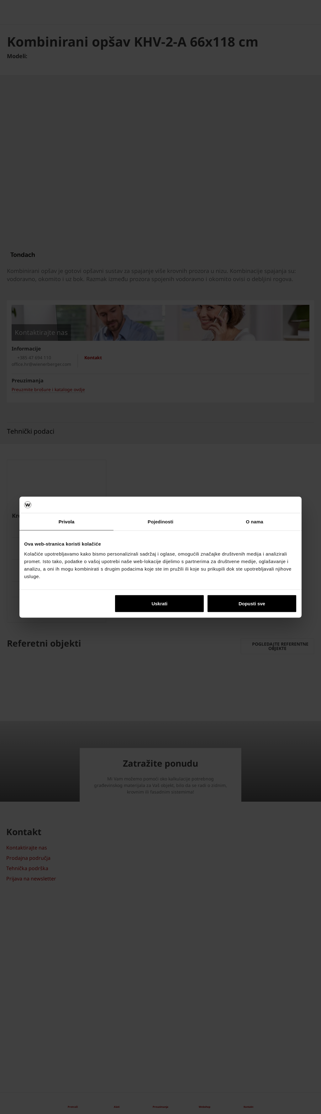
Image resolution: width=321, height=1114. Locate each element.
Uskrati (159, 603)
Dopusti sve (252, 603)
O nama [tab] (254, 521)
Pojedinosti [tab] (160, 521)
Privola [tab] (67, 521)
